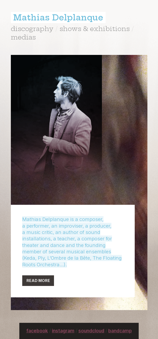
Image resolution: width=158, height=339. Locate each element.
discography (32, 29)
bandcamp (120, 330)
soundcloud (91, 330)
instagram (63, 330)
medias (23, 37)
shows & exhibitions (95, 29)
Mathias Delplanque (58, 17)
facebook (37, 330)
